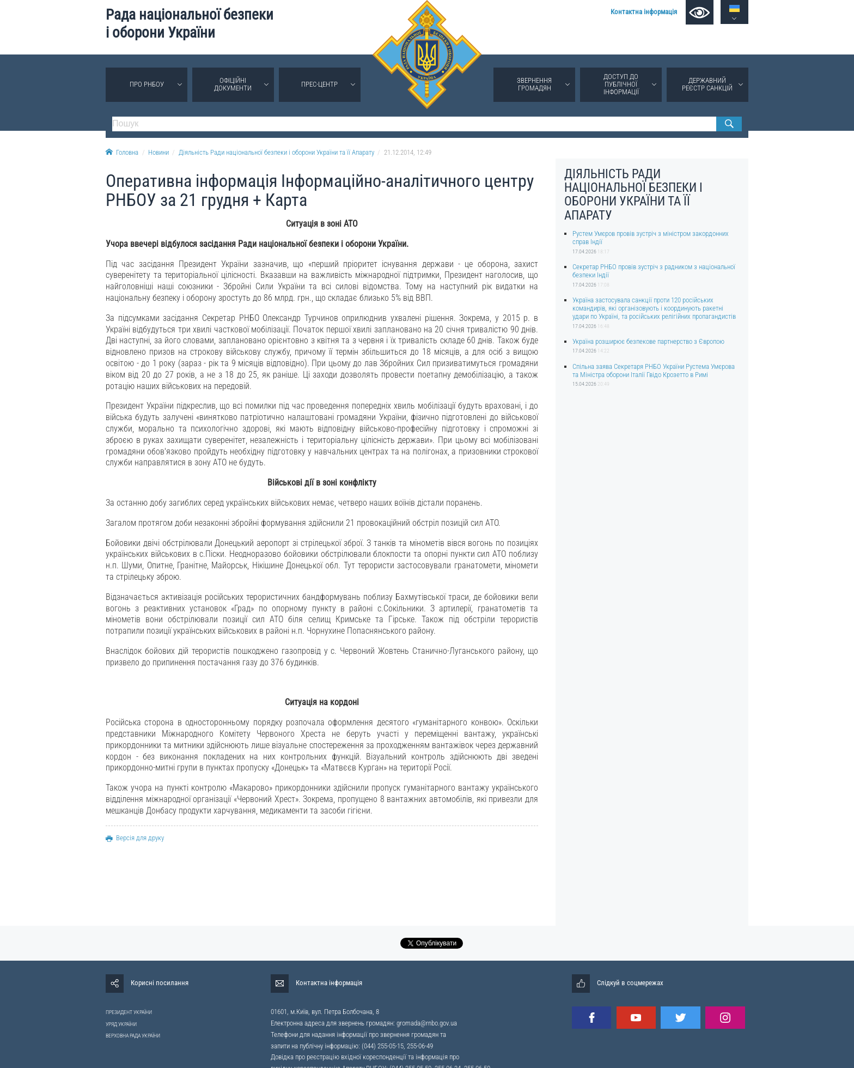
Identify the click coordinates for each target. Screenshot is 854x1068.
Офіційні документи (233, 84)
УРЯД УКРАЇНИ (121, 1024)
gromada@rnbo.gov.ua (426, 1023)
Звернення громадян (534, 84)
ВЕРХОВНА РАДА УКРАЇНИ (133, 1035)
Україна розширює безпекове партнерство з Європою (648, 341)
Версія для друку (135, 838)
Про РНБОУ (147, 84)
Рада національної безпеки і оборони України (189, 23)
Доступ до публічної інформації (621, 84)
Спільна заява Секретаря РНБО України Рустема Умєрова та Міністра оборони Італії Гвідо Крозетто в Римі (653, 370)
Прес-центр (319, 84)
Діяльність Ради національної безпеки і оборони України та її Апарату (276, 152)
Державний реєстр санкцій (707, 84)
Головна (122, 152)
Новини (158, 152)
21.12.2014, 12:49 (407, 152)
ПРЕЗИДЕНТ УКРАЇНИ (129, 1012)
